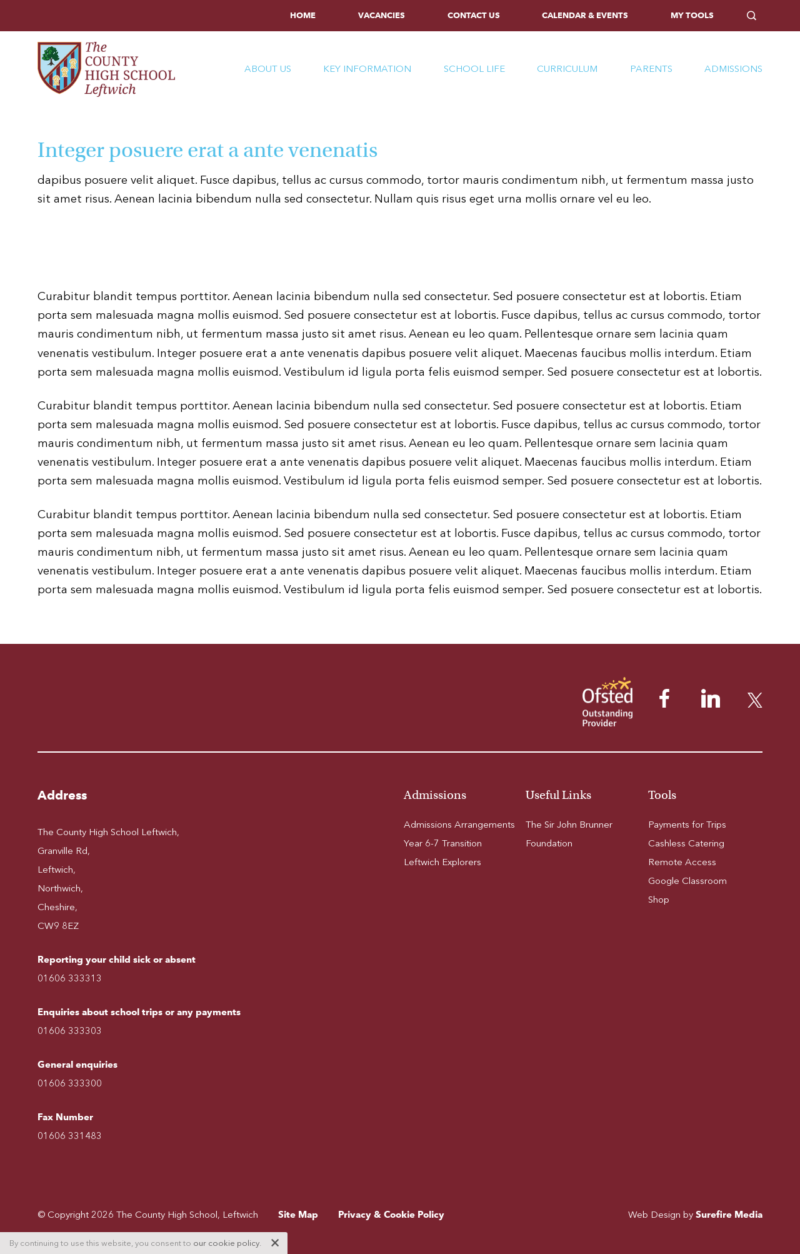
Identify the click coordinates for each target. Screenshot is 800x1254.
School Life (474, 68)
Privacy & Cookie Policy (391, 1214)
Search (754, 15)
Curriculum (567, 68)
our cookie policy (226, 1243)
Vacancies (381, 15)
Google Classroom (687, 880)
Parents (651, 68)
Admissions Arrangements (459, 824)
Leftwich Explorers (442, 862)
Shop (658, 899)
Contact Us (474, 15)
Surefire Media (729, 1214)
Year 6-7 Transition (443, 843)
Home (303, 15)
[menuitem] (303, 15)
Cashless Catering (686, 843)
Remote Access (682, 862)
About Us (267, 68)
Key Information (367, 68)
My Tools (692, 15)
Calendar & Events (585, 15)
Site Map (298, 1214)
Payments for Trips (687, 824)
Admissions (733, 68)
